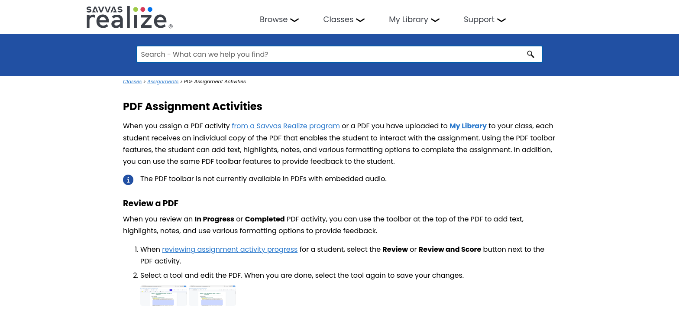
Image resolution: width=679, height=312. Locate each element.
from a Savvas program (286, 126)
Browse (274, 19)
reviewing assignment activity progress (229, 249)
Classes (338, 19)
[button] (531, 54)
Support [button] (479, 19)
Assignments (162, 81)
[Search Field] (339, 54)
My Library (408, 19)
